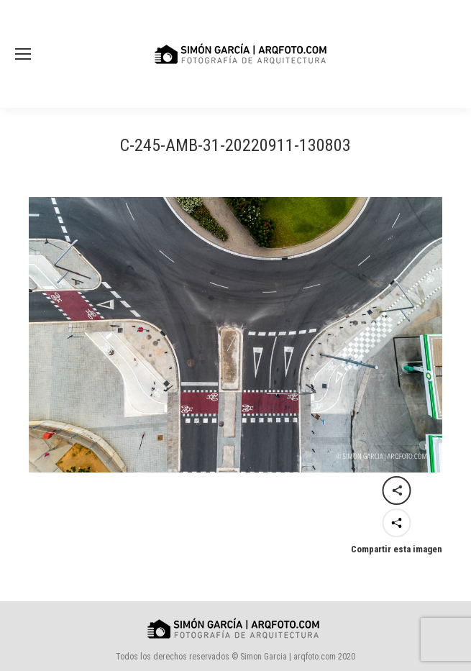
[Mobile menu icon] (23, 54)
